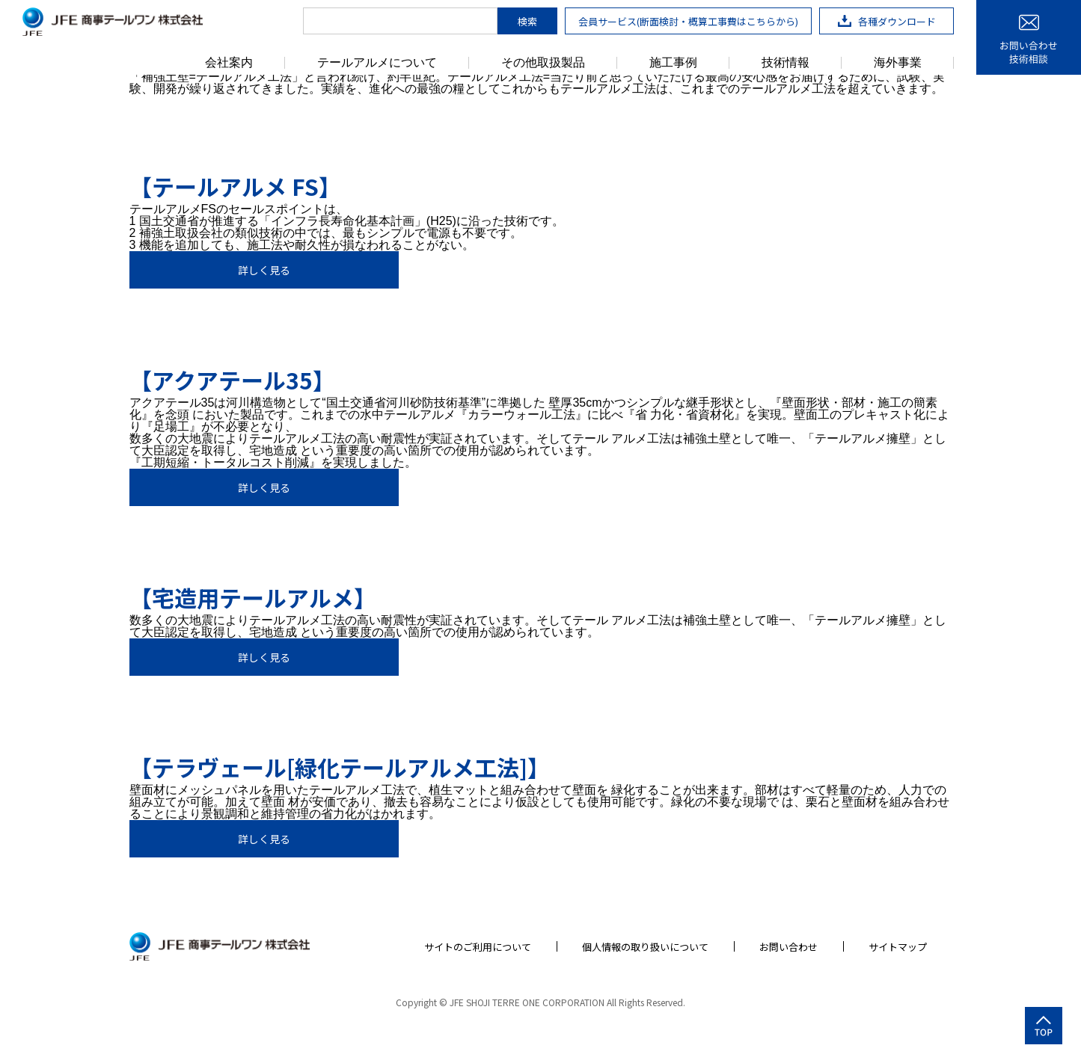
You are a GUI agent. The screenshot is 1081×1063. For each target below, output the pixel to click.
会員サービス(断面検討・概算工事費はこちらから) (688, 21)
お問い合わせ (788, 947)
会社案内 (229, 63)
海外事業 (898, 63)
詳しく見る (264, 269)
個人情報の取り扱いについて (645, 947)
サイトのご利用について (477, 947)
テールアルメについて (377, 63)
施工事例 (673, 63)
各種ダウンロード (887, 21)
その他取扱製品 (543, 63)
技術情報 (785, 63)
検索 (527, 21)
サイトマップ (898, 947)
